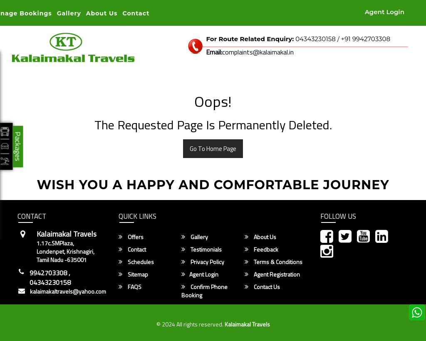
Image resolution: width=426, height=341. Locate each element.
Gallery (69, 13)
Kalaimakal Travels (247, 324)
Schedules (136, 262)
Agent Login (384, 12)
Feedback (261, 249)
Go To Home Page (213, 148)
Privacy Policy (202, 262)
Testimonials (201, 249)
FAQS (130, 287)
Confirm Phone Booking (204, 291)
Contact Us (262, 287)
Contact (136, 13)
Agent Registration (272, 274)
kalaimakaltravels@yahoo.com (68, 291)
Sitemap (133, 274)
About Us (102, 13)
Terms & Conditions (273, 262)
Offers (131, 237)
